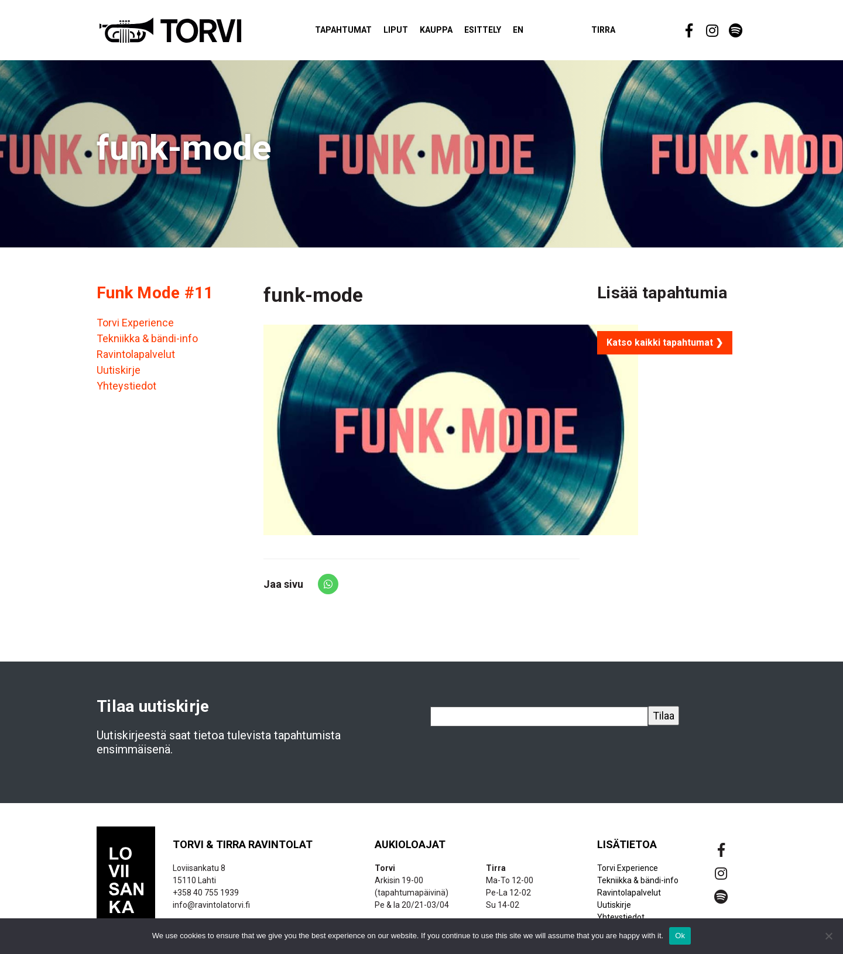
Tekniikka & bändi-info (147, 342)
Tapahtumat (351, 31)
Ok (680, 935)
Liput (404, 31)
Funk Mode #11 (155, 296)
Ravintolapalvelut (136, 358)
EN (526, 31)
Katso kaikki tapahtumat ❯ (664, 346)
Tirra (611, 31)
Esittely (490, 31)
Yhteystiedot (126, 389)
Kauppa (444, 31)
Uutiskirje (118, 373)
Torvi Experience (135, 326)
